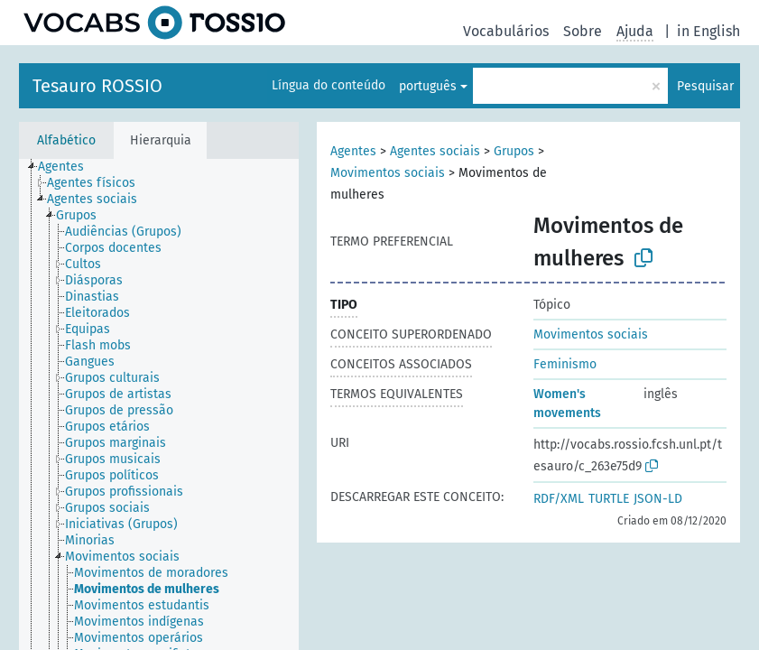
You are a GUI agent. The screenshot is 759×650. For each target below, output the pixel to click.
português (428, 86)
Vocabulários (506, 31)
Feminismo (565, 364)
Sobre (582, 31)
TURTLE (608, 498)
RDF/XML (558, 498)
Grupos (514, 151)
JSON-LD (658, 498)
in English (708, 31)
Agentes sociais (435, 151)
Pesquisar (705, 86)
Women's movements (567, 403)
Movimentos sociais (387, 173)
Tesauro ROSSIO (97, 86)
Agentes (353, 151)
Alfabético (66, 140)
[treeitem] (68, 167)
